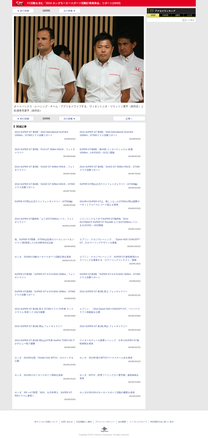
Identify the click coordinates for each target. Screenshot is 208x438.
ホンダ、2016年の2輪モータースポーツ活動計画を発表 (43, 256)
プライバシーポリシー (105, 422)
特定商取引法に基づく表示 (162, 422)
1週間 (177, 15)
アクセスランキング (165, 11)
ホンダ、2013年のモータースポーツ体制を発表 (39, 375)
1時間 (153, 15)
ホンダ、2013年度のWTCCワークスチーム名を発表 (106, 357)
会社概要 (122, 422)
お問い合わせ (67, 422)
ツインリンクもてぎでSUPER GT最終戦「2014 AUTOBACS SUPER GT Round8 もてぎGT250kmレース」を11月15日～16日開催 (109, 222)
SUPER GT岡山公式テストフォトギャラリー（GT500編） (44, 201)
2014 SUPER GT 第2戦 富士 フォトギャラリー (103, 291)
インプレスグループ (138, 422)
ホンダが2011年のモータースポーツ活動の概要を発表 (107, 392)
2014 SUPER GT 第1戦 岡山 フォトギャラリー (38, 326)
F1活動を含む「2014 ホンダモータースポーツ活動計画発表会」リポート (69, 3)
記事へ (129, 118)
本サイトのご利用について (46, 422)
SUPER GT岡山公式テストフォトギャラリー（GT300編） (109, 184)
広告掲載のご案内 (84, 422)
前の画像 (24, 10)
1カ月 (189, 15)
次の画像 (68, 10)
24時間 (165, 15)
